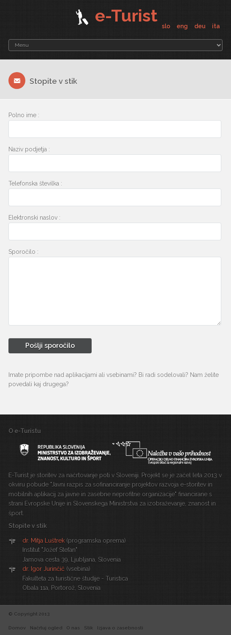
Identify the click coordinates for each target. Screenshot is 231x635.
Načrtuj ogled (46, 628)
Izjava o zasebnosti (120, 628)
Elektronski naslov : (34, 218)
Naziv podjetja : (29, 149)
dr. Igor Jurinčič (43, 568)
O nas (73, 628)
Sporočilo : (23, 252)
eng (183, 26)
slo (166, 26)
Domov (17, 628)
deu (200, 26)
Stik (88, 628)
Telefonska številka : (35, 183)
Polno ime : (23, 115)
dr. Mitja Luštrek (43, 540)
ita (216, 26)
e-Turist (115, 15)
